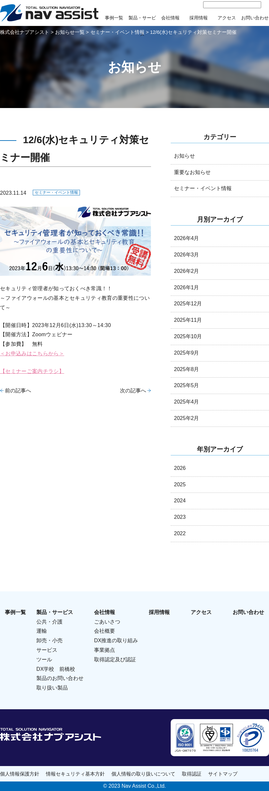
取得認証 (192, 774)
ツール (44, 659)
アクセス (227, 17)
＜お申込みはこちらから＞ (32, 353)
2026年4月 (186, 238)
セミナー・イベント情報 (56, 192)
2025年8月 (186, 369)
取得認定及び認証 (115, 659)
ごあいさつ (107, 622)
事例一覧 (114, 17)
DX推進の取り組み (116, 640)
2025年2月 (186, 418)
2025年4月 (186, 402)
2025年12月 (188, 303)
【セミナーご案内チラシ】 (32, 371)
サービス (46, 650)
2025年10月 (188, 336)
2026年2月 (186, 271)
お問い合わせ (255, 17)
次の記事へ (133, 390)
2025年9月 (186, 353)
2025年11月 (188, 320)
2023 (180, 517)
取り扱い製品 (52, 688)
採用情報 (198, 17)
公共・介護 (49, 622)
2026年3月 (186, 254)
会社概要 (104, 631)
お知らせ (184, 156)
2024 (180, 500)
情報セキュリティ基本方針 (75, 774)
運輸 (41, 631)
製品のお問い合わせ (60, 678)
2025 (180, 484)
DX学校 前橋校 (55, 669)
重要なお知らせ (192, 172)
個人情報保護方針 (19, 774)
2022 (180, 533)
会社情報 (170, 17)
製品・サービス (54, 612)
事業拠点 (104, 650)
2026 (180, 468)
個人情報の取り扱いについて (143, 774)
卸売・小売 (49, 640)
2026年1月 (186, 287)
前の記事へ (18, 390)
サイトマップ (223, 774)
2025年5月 (186, 385)
